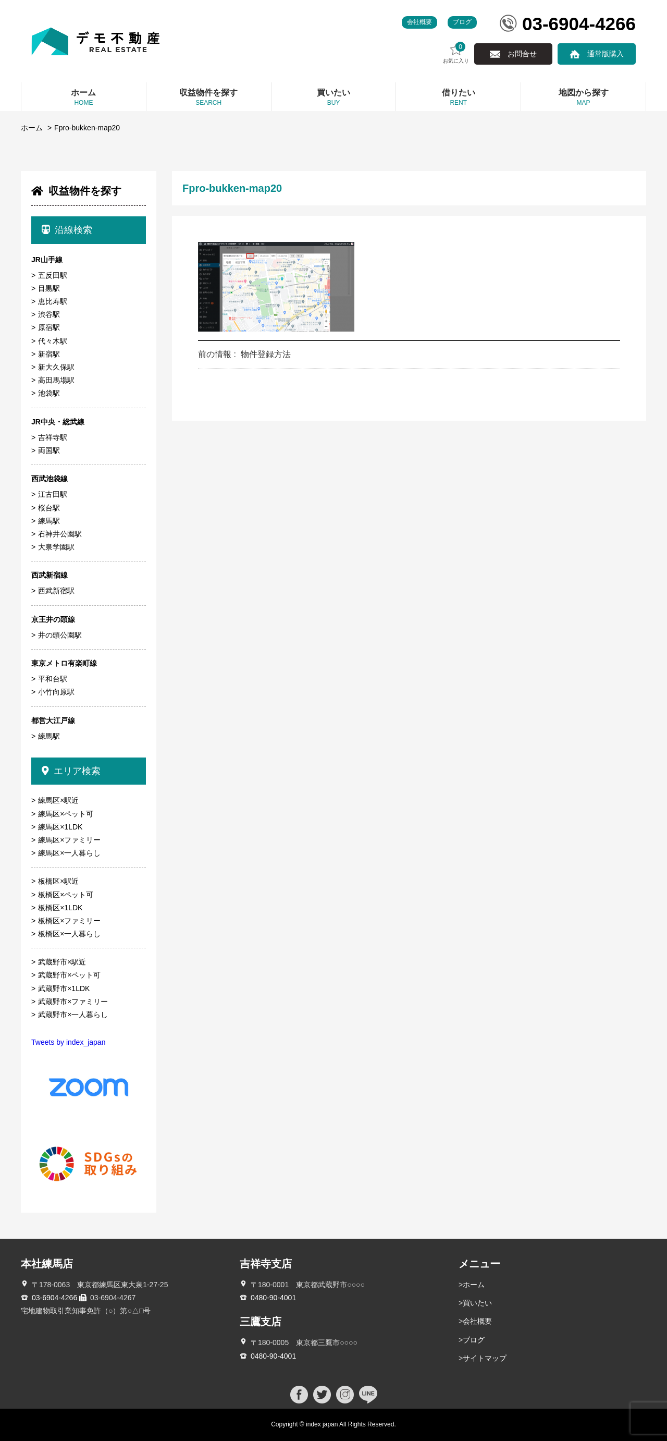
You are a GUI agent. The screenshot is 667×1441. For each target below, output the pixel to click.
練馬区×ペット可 (65, 814)
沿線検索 (67, 230)
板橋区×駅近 (58, 881)
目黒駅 (49, 288)
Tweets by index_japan (68, 1042)
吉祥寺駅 (52, 437)
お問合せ (522, 54)
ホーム (32, 128)
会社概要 (419, 22)
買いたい (477, 1303)
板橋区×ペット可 (65, 894)
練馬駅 (49, 521)
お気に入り (456, 53)
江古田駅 (52, 494)
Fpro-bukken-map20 (87, 128)
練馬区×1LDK (60, 827)
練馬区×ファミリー (69, 840)
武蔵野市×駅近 (62, 962)
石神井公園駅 (60, 534)
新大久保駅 (56, 367)
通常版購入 (605, 54)
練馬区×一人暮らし (69, 853)
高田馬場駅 (56, 380)
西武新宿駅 (56, 591)
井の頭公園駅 (60, 635)
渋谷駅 (49, 314)
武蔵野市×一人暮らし (73, 1014)
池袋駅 (49, 393)
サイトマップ (485, 1358)
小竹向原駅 (56, 692)
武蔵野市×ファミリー (73, 1001)
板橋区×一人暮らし (69, 934)
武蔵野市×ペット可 (69, 975)
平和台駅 (52, 679)
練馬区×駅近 (58, 800)
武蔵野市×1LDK (64, 988)
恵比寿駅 (52, 301)
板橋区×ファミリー (69, 921)
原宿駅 (49, 327)
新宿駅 (49, 354)
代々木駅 (52, 341)
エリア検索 (71, 771)
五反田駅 (52, 275)
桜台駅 (49, 508)
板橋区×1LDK (60, 907)
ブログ (462, 22)
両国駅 (49, 450)
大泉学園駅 (56, 547)
